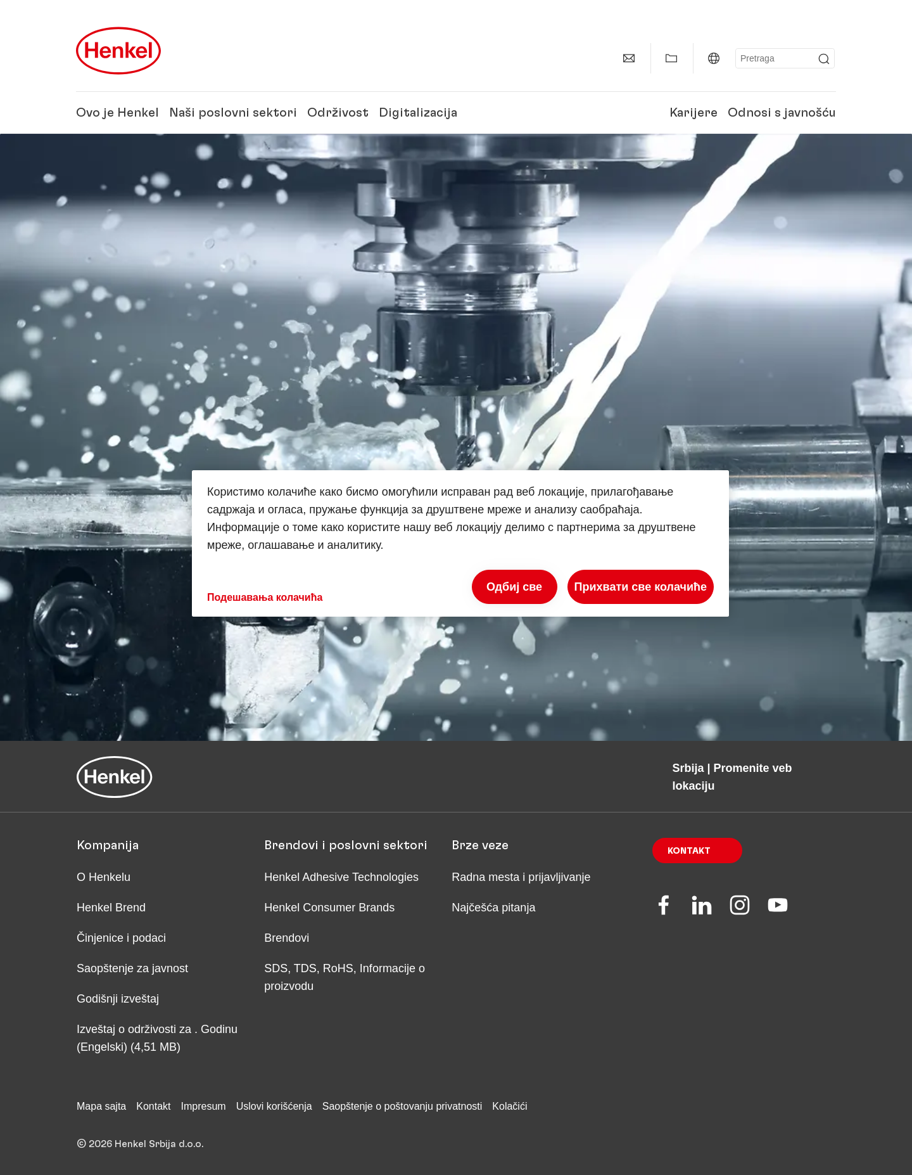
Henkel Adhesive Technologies (341, 877)
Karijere (693, 113)
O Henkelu (103, 877)
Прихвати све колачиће (640, 587)
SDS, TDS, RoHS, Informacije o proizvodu (344, 977)
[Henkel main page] (118, 50)
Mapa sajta (101, 1106)
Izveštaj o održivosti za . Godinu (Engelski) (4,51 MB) (157, 1038)
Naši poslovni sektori (233, 113)
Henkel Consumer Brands (329, 907)
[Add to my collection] (671, 58)
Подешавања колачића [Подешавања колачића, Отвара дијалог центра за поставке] (264, 597)
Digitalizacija (418, 113)
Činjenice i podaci (121, 938)
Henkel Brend (111, 907)
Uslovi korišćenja (274, 1106)
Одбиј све (514, 587)
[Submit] (824, 59)
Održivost (338, 113)
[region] (460, 543)
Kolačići (509, 1106)
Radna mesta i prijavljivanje (521, 877)
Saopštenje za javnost (132, 968)
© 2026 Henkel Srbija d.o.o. (140, 1144)
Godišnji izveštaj (118, 998)
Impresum (203, 1106)
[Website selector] (714, 58)
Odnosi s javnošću (782, 113)
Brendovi (286, 938)
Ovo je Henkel (117, 113)
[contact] (629, 58)
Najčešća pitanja (493, 907)
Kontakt (689, 851)
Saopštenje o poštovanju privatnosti (402, 1106)
